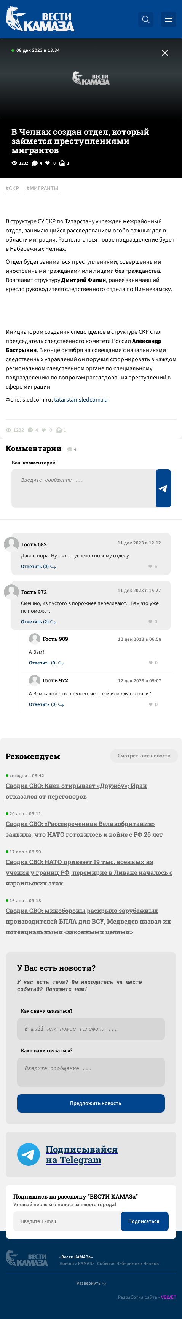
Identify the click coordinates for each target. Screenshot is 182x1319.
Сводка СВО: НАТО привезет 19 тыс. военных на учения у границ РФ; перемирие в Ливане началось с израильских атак (89, 872)
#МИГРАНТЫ (42, 188)
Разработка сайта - (147, 1297)
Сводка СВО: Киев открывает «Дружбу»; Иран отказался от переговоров (76, 790)
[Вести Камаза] (40, 19)
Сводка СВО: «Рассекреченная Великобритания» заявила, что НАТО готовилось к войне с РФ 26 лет (84, 829)
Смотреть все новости (144, 756)
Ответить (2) (35, 621)
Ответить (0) (35, 566)
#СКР (12, 188)
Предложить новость (95, 1103)
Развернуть (91, 1283)
